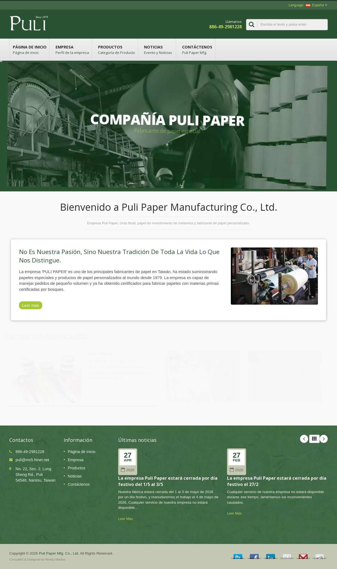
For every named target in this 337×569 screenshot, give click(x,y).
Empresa (72, 49)
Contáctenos (197, 49)
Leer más (30, 305)
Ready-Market (55, 559)
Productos (116, 49)
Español (315, 5)
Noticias (158, 49)
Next (324, 439)
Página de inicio (29, 49)
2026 (127, 470)
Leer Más (125, 519)
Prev (304, 439)
